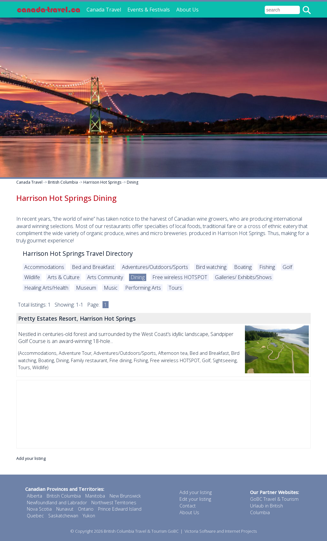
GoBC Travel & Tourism (274, 499)
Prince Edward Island (119, 509)
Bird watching (211, 266)
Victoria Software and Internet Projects (221, 531)
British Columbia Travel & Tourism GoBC (141, 531)
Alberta (34, 496)
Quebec (35, 516)
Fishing (267, 266)
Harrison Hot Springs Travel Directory (78, 253)
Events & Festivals (148, 9)
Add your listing (31, 458)
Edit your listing (195, 499)
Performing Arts (143, 287)
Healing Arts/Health (46, 287)
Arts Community (105, 277)
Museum (86, 287)
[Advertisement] (163, 414)
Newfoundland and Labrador (57, 502)
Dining (132, 182)
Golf (287, 266)
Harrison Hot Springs (102, 182)
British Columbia (63, 182)
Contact (187, 506)
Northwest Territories (113, 502)
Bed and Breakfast (93, 266)
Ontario (86, 509)
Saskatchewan (63, 516)
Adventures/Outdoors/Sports (155, 266)
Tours (175, 287)
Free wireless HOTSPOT (179, 277)
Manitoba (95, 496)
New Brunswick (125, 496)
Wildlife (32, 277)
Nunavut (64, 509)
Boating (243, 266)
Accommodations (44, 266)
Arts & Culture (64, 277)
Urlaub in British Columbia (266, 509)
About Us (187, 9)
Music (111, 287)
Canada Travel (104, 9)
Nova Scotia (39, 509)
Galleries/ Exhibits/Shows (243, 277)
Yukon (89, 516)
